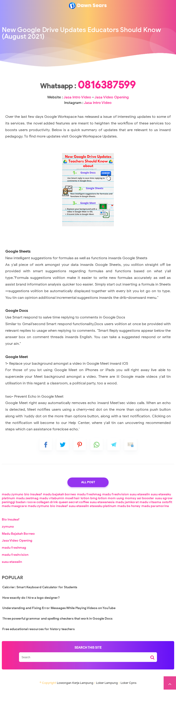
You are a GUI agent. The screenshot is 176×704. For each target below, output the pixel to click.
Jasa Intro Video (77, 111)
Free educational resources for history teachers (38, 643)
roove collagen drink (42, 516)
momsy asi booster (139, 513)
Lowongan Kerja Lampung (75, 697)
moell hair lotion (77, 513)
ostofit (167, 516)
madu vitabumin (51, 513)
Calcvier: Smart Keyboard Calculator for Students (39, 602)
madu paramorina (155, 520)
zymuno (8, 541)
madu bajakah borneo (59, 509)
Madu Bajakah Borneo (18, 548)
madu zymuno (12, 509)
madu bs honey (128, 520)
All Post (88, 497)
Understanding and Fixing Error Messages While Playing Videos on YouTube (59, 622)
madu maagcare (14, 520)
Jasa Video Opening (111, 111)
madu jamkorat (127, 516)
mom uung (116, 513)
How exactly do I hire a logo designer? (31, 612)
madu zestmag (27, 513)
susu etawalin (140, 509)
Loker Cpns (128, 697)
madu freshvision (115, 509)
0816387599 (88, 99)
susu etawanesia (102, 516)
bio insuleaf (33, 509)
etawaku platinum (103, 520)
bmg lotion (98, 513)
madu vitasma (150, 516)
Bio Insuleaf (10, 534)
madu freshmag (89, 509)
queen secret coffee (74, 516)
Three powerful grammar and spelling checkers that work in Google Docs (57, 633)
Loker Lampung (107, 697)
